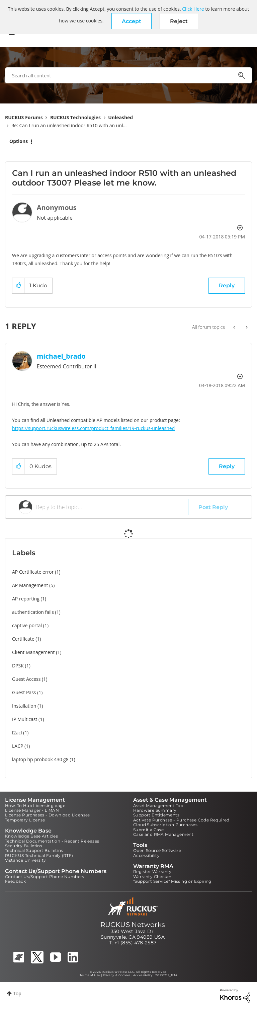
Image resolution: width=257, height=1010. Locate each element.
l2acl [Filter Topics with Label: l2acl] (17, 732)
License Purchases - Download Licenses (47, 814)
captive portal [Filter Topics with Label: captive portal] (27, 625)
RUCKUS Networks (132, 925)
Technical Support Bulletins (34, 850)
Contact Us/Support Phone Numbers (44, 876)
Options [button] (18, 141)
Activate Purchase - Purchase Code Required (181, 819)
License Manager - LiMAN (32, 810)
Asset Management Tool (158, 805)
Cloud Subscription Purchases (165, 824)
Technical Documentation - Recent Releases (52, 841)
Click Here (193, 9)
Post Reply (213, 507)
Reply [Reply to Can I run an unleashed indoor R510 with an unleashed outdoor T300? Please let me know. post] (227, 285)
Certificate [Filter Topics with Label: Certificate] (23, 639)
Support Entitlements (156, 814)
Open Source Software (157, 850)
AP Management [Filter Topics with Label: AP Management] (30, 585)
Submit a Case (148, 829)
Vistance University (25, 860)
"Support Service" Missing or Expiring (172, 881)
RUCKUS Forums (24, 117)
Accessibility (146, 855)
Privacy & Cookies (117, 975)
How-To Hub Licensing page (35, 805)
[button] (131, 21)
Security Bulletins (23, 845)
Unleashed (120, 117)
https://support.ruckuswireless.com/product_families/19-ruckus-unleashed (93, 428)
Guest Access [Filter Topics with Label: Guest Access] (26, 679)
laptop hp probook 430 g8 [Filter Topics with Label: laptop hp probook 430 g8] (40, 759)
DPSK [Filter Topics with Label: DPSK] (18, 665)
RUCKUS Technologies (75, 117)
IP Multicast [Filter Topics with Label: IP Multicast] (24, 719)
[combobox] (128, 75)
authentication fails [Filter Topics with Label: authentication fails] (33, 612)
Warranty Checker (152, 876)
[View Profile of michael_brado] (61, 356)
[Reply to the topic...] (112, 507)
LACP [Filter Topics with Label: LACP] (17, 746)
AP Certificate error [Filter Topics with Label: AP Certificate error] (33, 572)
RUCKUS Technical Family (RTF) (39, 855)
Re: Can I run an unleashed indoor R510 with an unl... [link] (69, 125)
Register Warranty (152, 871)
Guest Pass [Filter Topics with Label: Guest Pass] (24, 692)
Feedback (15, 881)
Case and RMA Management (163, 834)
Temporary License (25, 819)
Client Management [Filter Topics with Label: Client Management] (33, 652)
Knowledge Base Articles (31, 836)
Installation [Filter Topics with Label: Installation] (24, 706)
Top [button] (17, 993)
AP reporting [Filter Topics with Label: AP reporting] (25, 598)
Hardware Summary (154, 810)
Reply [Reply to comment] (227, 466)
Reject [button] (179, 21)
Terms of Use (90, 975)
